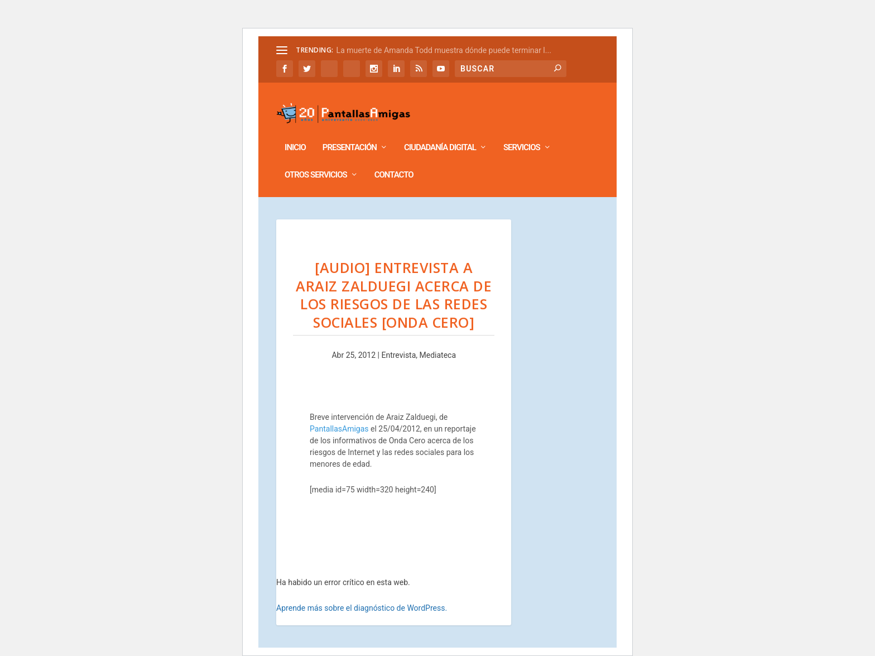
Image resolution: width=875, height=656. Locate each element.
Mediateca (438, 339)
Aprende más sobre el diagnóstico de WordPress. (361, 592)
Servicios (521, 132)
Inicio (295, 132)
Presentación (350, 132)
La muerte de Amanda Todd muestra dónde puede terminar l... (443, 50)
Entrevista (398, 339)
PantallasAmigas (339, 413)
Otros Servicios (316, 159)
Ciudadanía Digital (440, 132)
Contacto (394, 159)
